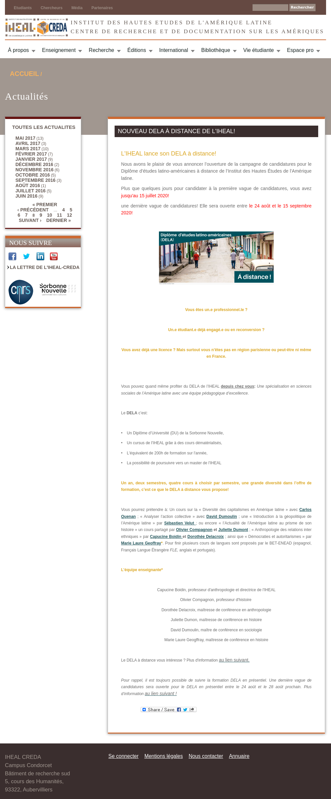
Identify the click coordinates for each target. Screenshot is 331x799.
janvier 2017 (31, 159)
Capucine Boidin (166, 536)
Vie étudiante (258, 50)
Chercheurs (52, 8)
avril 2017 (27, 143)
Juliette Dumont (233, 529)
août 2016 (27, 185)
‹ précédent (33, 209)
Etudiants (23, 8)
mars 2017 (27, 148)
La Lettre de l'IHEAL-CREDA (44, 267)
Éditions (136, 50)
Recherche (101, 50)
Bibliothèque (215, 50)
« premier (45, 204)
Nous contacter (205, 756)
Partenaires (102, 8)
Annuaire (239, 756)
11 (59, 215)
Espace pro (300, 50)
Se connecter (123, 756)
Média (76, 8)
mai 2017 (25, 138)
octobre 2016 (32, 175)
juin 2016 (26, 196)
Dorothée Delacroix (206, 536)
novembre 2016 (34, 169)
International (173, 50)
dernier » (58, 220)
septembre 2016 (35, 180)
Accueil (24, 73)
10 (49, 215)
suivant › (30, 220)
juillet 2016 (30, 190)
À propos (18, 50)
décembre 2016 (34, 164)
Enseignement (59, 50)
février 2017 (31, 154)
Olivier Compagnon (194, 529)
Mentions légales (163, 756)
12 (69, 215)
